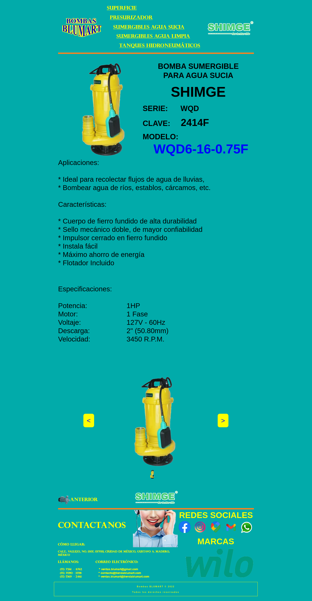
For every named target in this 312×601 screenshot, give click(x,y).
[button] (152, 474)
